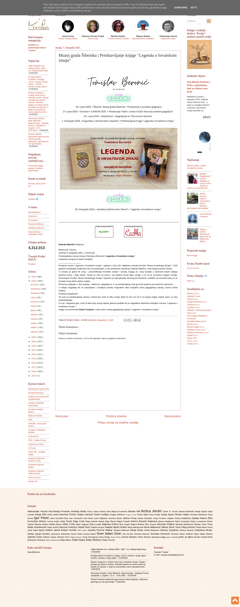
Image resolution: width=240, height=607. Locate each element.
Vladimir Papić (192, 534)
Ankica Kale (105, 511)
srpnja (34, 306)
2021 (33, 350)
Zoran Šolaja (104, 537)
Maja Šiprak (111, 521)
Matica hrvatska (35, 416)
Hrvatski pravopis (36, 393)
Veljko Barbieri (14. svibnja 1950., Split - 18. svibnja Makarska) (38, 68)
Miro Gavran (151, 524)
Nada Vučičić (53, 527)
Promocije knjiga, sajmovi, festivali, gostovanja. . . (36, 168)
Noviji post (61, 416)
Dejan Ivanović (85, 514)
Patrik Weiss (201, 527)
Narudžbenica (34, 212)
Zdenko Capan (50, 537)
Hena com (191, 313)
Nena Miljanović (152, 527)
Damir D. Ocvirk (170, 511)
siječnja (34, 332)
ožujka (34, 323)
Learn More (180, 7)
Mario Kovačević (183, 521)
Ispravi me (32, 481)
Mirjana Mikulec (138, 524)
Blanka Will (134, 511)
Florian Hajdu (182, 514)
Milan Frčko (69, 524)
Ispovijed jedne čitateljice (143, 38)
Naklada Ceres (193, 296)
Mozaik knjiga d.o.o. (196, 327)
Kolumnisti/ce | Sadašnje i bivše (35, 233)
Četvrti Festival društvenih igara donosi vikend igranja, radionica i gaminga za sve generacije (38, 139)
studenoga (36, 289)
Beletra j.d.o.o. (193, 293)
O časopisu (33, 220)
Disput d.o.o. (192, 299)
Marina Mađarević (166, 521)
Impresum (32, 216)
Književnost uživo (36, 444)
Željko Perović (108, 540)
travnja (34, 319)
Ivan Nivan (89, 518)
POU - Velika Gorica (37, 440)
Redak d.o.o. (192, 335)
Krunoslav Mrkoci (37, 521)
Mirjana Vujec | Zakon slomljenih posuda (196, 166)
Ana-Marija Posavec (59, 511)
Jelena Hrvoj (130, 518)
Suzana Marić (90, 534)
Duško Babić (143, 514)
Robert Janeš (53, 530)
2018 (33, 363)
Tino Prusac (128, 534)
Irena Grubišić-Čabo (59, 518)
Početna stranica (116, 416)
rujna (33, 297)
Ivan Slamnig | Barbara (205, 215)
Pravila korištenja (36, 224)
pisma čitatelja (172, 537)
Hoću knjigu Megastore (197, 316)
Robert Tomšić (69, 530)
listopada (35, 293)
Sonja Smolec (43, 533)
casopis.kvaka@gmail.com (172, 555)
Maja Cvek (79, 521)
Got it (193, 7)
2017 (33, 367)
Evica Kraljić (155, 514)
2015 (33, 376)
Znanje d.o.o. (193, 343)
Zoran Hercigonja (90, 537)
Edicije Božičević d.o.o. (197, 302)
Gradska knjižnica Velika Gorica (36, 472)
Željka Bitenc (66, 540)
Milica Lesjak (96, 524)
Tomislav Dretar (178, 534)
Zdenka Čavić (35, 537)
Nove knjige (192, 255)
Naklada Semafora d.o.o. (198, 332)
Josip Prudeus (160, 518)
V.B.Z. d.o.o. (192, 341)
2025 (33, 281)
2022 (33, 346)
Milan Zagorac (83, 524)
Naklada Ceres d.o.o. (196, 330)
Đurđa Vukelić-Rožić (203, 537)
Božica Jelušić (152, 511)
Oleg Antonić (189, 527)
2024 (33, 337)
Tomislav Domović (160, 533)
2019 (33, 358)
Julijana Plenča (174, 518)
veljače (34, 327)
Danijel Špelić (201, 511)
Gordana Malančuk (199, 514)
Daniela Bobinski (186, 511)
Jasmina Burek (115, 518)
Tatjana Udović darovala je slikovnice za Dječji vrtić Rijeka (205, 235)
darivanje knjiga (159, 537)
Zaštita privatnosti (36, 228)
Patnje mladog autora (67, 38)
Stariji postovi (172, 416)
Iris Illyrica (191, 318)
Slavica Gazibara (169, 530)
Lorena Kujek (53, 521)
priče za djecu (186, 537)
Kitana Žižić (206, 518)
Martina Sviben (42, 524)
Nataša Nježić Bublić (116, 527)
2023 (33, 341)
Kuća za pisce (34, 477)
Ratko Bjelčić (39, 530)
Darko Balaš (53, 514)
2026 (33, 277)
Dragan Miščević (118, 514)
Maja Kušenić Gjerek (95, 521)
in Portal (32, 448)
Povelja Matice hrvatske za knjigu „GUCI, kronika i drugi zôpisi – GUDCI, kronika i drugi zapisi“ (38, 82)
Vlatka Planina (205, 534)
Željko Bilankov (94, 540)
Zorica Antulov (130, 537)
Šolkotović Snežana (37, 540)
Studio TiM (191, 338)
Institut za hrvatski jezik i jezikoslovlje (38, 397)
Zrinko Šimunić (145, 537)
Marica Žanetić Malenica (144, 521)
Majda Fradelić (124, 521)
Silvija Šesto (137, 530)
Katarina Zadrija (191, 518)
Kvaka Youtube (193, 268)
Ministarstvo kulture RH (38, 389)
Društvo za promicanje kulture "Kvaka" (37, 48)
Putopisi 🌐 (33, 199)
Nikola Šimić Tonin (171, 527)
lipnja (33, 310)
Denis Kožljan (102, 514)
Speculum (56, 534)
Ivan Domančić (76, 518)
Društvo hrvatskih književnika (36, 404)
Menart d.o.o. (193, 324)
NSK (30, 419)
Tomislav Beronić (142, 534)
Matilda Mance (56, 524)
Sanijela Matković (121, 530)
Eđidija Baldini (168, 514)
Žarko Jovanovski (53, 540)
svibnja (34, 314)
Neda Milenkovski (136, 527)
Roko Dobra (82, 530)
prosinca (35, 284)
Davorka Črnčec (68, 514)
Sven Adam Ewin (109, 533)
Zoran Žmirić (116, 537)
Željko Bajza (79, 540)
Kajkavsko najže (168, 38)
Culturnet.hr (33, 436)
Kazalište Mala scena (196, 321)
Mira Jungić (125, 524)
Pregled (31, 264)
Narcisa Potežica (68, 527)
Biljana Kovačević (119, 511)
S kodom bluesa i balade (118, 38)
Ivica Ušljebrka (101, 518)
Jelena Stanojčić (145, 518)
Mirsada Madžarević (185, 524)
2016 (33, 371)
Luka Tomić (66, 521)
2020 (33, 354)
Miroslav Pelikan (166, 524)
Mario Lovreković (199, 521)
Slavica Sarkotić (187, 530)
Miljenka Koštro (110, 524)
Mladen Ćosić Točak (203, 524)
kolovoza (35, 301)
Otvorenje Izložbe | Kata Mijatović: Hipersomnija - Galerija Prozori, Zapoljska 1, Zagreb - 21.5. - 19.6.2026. (38, 124)
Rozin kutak (93, 38)
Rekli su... (191, 281)
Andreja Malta (79, 511)
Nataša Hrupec (98, 527)
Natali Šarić (84, 527)
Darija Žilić (41, 514)
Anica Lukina (93, 511)
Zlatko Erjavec (76, 537)
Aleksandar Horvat (38, 511)
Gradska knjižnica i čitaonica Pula (36, 459)
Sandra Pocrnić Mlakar (100, 530)
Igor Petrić (42, 518)
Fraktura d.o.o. (193, 304)
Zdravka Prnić (63, 537)
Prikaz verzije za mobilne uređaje (118, 422)
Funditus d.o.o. (193, 307)
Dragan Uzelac (131, 515)
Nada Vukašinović (37, 527)
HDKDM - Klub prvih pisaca (199, 310)
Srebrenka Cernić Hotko (72, 534)
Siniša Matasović (152, 530)
